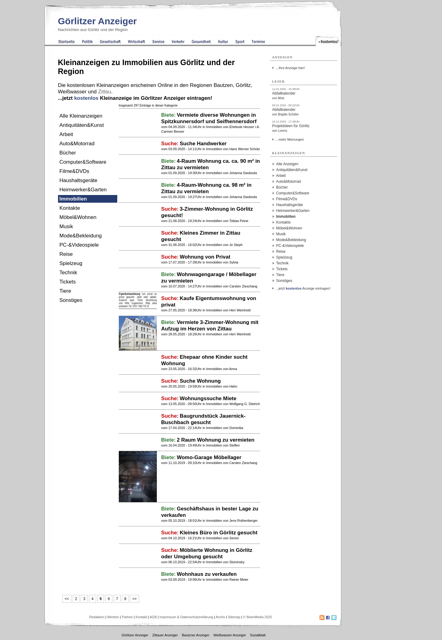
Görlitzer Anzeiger (97, 21)
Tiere (65, 291)
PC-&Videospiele (79, 245)
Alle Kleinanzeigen (81, 116)
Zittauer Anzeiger (165, 635)
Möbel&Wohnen (78, 217)
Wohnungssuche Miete (208, 398)
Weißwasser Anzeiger (229, 635)
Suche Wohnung (200, 381)
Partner (127, 617)
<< (67, 599)
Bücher (68, 153)
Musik (66, 226)
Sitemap (234, 617)
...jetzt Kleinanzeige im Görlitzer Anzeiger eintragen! (135, 98)
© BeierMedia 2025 (257, 617)
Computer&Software (83, 162)
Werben (113, 617)
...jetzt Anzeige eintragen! (303, 288)
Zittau (104, 92)
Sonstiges (71, 300)
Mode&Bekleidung (81, 236)
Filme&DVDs (74, 171)
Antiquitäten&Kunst (82, 125)
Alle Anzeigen (287, 164)
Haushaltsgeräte (79, 180)
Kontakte (70, 208)
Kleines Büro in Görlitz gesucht (218, 533)
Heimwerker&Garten (83, 190)
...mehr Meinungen (290, 139)
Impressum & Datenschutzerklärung (186, 617)
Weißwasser (72, 92)
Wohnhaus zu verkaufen (207, 574)
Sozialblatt (258, 635)
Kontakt (141, 617)
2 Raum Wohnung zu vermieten (215, 440)
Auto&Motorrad (77, 143)
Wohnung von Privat (205, 257)
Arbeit (66, 134)
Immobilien (73, 199)
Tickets (68, 282)
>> (134, 599)
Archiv (220, 617)
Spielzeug (71, 263)
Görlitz (243, 85)
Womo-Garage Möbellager (209, 457)
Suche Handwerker (203, 143)
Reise (66, 254)
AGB (153, 617)
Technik (68, 272)
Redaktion (97, 617)
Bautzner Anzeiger (195, 635)
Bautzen (223, 85)
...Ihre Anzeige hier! (290, 67)
